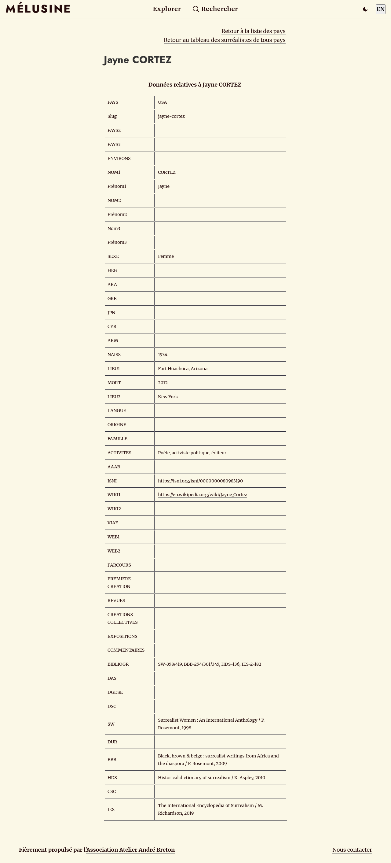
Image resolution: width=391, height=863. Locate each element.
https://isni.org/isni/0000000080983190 (200, 481)
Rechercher (215, 9)
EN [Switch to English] (381, 9)
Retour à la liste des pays (253, 31)
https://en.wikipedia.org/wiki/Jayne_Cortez (202, 494)
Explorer (167, 9)
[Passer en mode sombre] (365, 9)
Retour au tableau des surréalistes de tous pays (225, 39)
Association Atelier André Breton (130, 849)
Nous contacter (352, 849)
